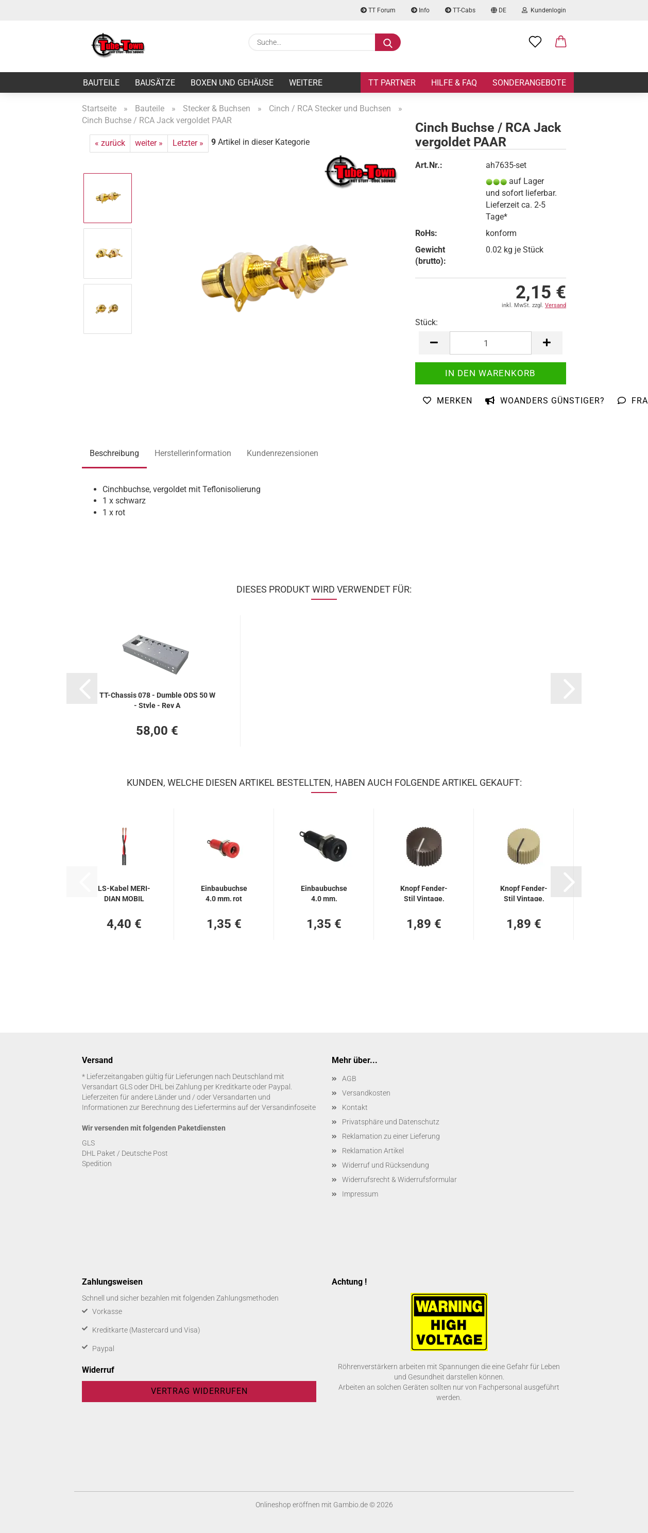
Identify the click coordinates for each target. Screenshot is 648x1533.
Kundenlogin (544, 10)
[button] (561, 42)
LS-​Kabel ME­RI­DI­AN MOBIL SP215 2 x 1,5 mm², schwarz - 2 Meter (124, 892)
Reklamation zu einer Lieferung (391, 1136)
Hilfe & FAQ (454, 83)
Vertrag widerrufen (199, 1391)
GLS (88, 1143)
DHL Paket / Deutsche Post (125, 1153)
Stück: (426, 322)
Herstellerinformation (193, 453)
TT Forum (378, 10)
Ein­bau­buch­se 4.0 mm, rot (224, 892)
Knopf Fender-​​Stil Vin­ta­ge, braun (424, 892)
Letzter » (188, 143)
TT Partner (392, 83)
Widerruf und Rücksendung (385, 1165)
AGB (349, 1078)
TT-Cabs (460, 10)
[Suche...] (388, 42)
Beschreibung (114, 453)
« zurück (110, 143)
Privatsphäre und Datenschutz (390, 1122)
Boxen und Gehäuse (232, 83)
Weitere (305, 83)
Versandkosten (366, 1093)
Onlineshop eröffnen (287, 1505)
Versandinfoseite (289, 1107)
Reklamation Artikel (373, 1151)
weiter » (149, 143)
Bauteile (101, 83)
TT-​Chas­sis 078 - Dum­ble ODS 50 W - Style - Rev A (157, 699)
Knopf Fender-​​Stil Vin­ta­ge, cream (524, 892)
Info (420, 10)
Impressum (360, 1194)
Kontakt (355, 1107)
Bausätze (155, 83)
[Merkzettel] (535, 42)
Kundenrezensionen (282, 453)
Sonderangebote (529, 83)
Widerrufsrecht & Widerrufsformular (399, 1179)
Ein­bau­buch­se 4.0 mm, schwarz (324, 892)
